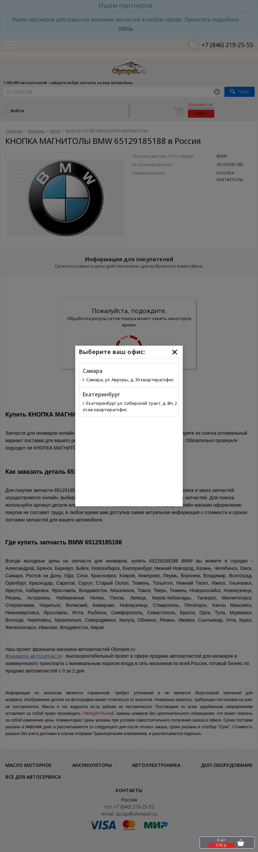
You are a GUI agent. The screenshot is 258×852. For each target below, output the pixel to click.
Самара (92, 371)
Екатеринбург (101, 394)
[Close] (174, 352)
